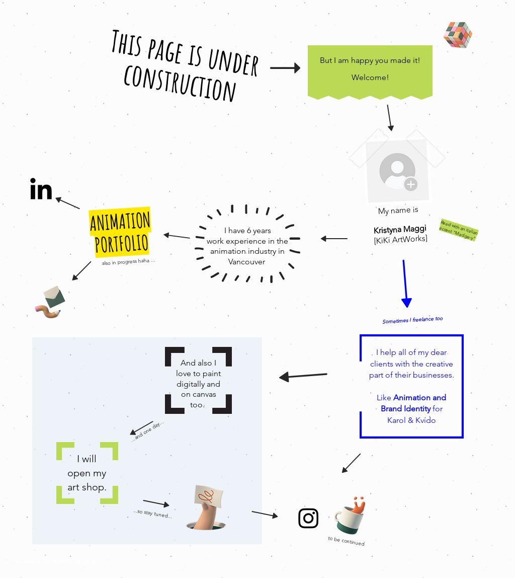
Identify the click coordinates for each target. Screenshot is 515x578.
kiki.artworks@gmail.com (66, 560)
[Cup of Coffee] (354, 514)
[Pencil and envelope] (49, 300)
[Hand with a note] (206, 507)
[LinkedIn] (41, 190)
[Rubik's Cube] (458, 35)
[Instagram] (308, 517)
